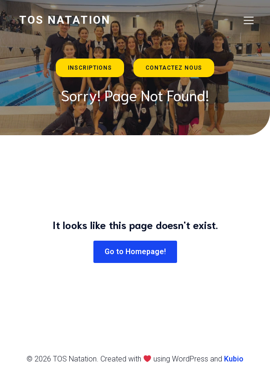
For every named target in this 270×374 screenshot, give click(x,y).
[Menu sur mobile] (249, 20)
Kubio (234, 358)
